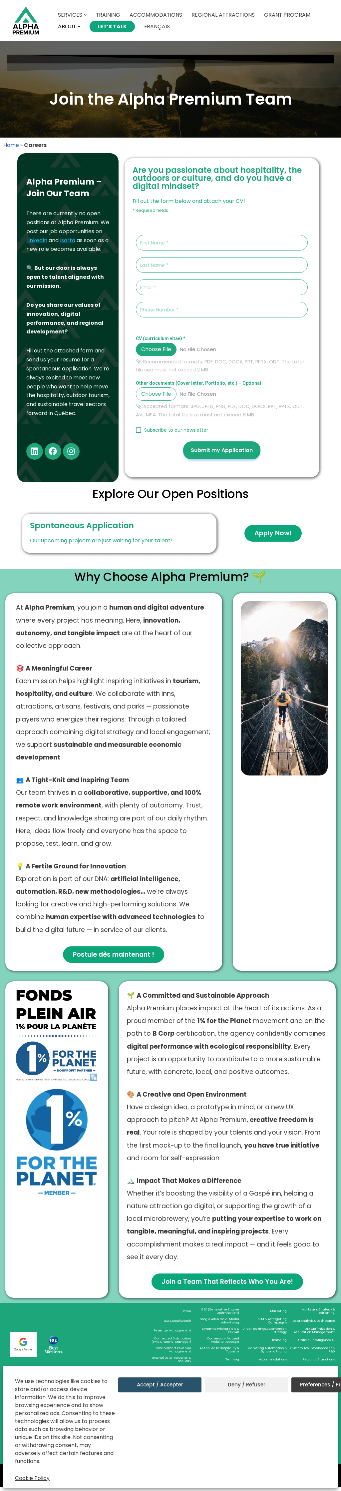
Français (157, 26)
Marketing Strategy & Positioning (318, 1315)
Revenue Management (172, 1335)
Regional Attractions (224, 15)
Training (108, 15)
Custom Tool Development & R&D (312, 1354)
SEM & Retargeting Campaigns (272, 1325)
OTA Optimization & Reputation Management (314, 1334)
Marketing (278, 1315)
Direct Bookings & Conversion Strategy (264, 1334)
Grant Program (289, 15)
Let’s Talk (112, 26)
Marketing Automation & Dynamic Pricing (267, 1354)
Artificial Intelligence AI (316, 1344)
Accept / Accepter (160, 1384)
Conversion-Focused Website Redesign (223, 1344)
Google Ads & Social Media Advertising (219, 1325)
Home (11, 145)
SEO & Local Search (177, 1325)
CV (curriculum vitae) (160, 338)
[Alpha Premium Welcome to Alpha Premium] (26, 20)
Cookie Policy (32, 1478)
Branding (279, 1344)
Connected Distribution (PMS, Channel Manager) (171, 1344)
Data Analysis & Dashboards (314, 1325)
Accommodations (156, 15)
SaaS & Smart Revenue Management (174, 1354)
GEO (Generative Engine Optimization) (220, 1315)
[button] (85, 15)
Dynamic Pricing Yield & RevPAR (220, 1334)
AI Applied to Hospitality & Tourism (219, 1354)
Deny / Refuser (246, 1384)
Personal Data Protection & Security (171, 1363)
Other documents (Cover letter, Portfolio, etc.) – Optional (198, 383)
